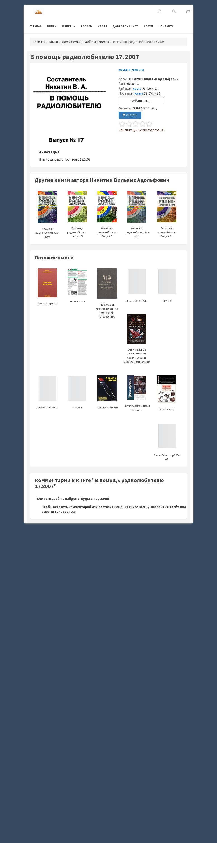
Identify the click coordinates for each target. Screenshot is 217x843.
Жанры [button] (67, 26)
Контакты (167, 26)
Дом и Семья (71, 42)
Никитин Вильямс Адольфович (153, 79)
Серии (102, 26)
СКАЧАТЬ (130, 115)
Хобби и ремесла (96, 42)
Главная (35, 26)
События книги (141, 101)
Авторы (87, 26)
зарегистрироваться (58, 511)
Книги (52, 26)
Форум (148, 26)
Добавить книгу (125, 26)
